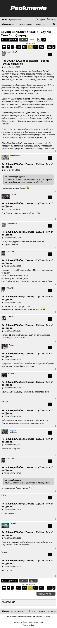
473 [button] (19, 46)
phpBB (23, 617)
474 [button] (24, 46)
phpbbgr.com (38, 622)
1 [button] (12, 46)
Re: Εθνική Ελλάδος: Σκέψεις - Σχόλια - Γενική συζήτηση (26, 62)
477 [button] (41, 46)
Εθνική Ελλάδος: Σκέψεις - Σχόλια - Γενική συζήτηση (27, 33)
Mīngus (11, 345)
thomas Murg (15, 155)
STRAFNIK (10, 252)
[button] (4, 47)
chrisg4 (10, 316)
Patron (4, 495)
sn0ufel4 (13, 430)
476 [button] (36, 46)
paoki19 (14, 195)
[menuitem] (13, 19)
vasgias (13, 523)
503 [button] (49, 46)
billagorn (5, 402)
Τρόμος (4, 552)
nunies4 (11, 373)
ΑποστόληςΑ (12, 52)
